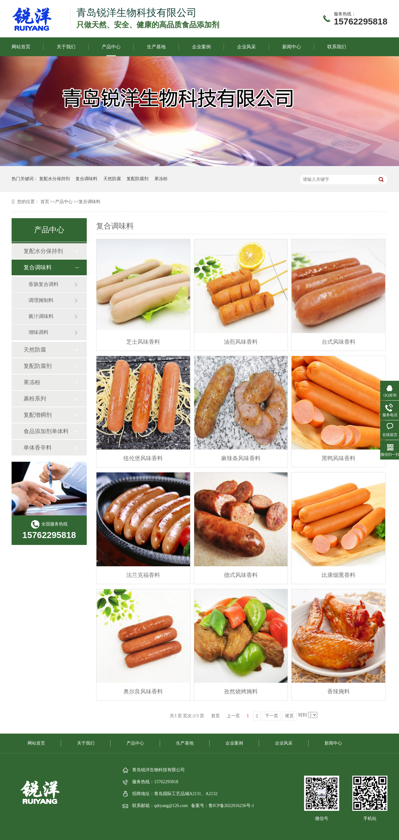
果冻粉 (161, 178)
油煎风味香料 (241, 342)
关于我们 (66, 46)
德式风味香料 (241, 575)
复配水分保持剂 (54, 178)
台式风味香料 (338, 342)
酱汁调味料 (41, 316)
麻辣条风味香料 (241, 458)
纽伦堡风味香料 (143, 458)
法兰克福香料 (143, 575)
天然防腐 (112, 178)
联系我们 (336, 46)
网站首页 (21, 46)
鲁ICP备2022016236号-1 (231, 805)
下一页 (271, 715)
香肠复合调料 (43, 284)
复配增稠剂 (37, 415)
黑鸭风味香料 (338, 458)
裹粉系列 (34, 399)
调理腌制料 (41, 300)
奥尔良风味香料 (143, 691)
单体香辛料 (37, 447)
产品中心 (111, 46)
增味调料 (38, 332)
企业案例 (201, 46)
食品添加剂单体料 (46, 431)
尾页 (289, 715)
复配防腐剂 (137, 178)
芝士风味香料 (143, 342)
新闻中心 (291, 46)
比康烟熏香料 (338, 575)
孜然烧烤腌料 (241, 691)
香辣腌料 (338, 691)
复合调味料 (86, 178)
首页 (44, 201)
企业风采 (246, 46)
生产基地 (156, 46)
